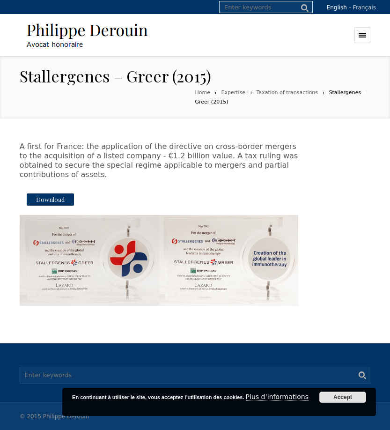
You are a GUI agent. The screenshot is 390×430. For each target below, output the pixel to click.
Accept (342, 397)
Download (50, 199)
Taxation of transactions (287, 92)
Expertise (233, 92)
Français (364, 7)
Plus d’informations (277, 396)
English (337, 7)
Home (202, 92)
